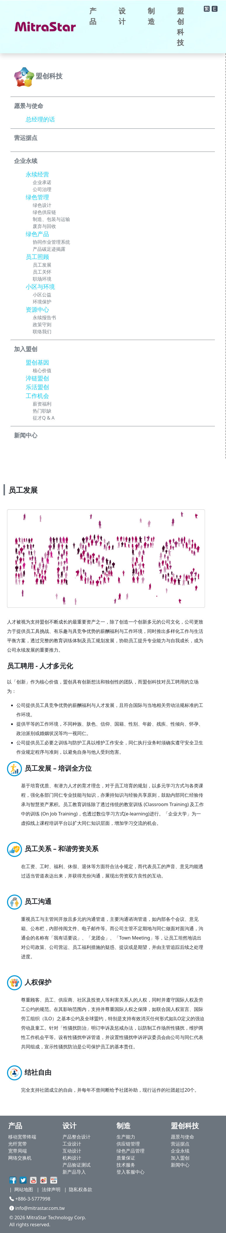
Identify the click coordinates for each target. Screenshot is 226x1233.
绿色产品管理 (131, 1151)
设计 (122, 16)
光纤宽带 (17, 1144)
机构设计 (71, 1158)
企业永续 (180, 1151)
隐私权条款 (80, 1189)
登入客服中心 (131, 1172)
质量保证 (126, 1158)
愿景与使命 (182, 1137)
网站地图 (23, 1189)
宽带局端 (17, 1151)
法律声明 (51, 1189)
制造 (151, 16)
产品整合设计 (76, 1137)
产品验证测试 (76, 1165)
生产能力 (126, 1137)
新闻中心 (180, 1165)
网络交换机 (20, 1158)
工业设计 (71, 1144)
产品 (92, 16)
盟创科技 (180, 26)
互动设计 (71, 1151)
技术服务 (126, 1165)
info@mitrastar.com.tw (37, 1208)
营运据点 (180, 1144)
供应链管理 (128, 1144)
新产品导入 (74, 1172)
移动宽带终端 (22, 1137)
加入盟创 (180, 1158)
